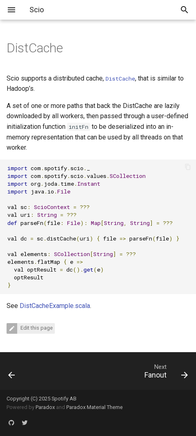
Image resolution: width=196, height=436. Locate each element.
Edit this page (36, 328)
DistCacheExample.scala (55, 306)
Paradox (45, 407)
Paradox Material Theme (94, 407)
